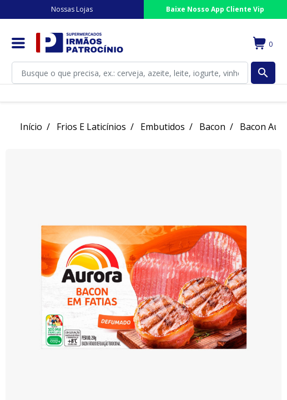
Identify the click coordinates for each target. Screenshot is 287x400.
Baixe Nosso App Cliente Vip (215, 9)
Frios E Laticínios (91, 127)
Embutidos (162, 127)
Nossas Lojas (72, 9)
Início (31, 127)
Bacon (212, 127)
